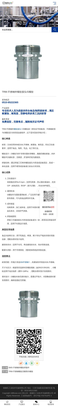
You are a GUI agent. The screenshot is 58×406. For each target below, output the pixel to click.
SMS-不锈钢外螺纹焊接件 (19, 368)
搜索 (55, 29)
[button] (26, 24)
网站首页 (7, 402)
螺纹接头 (17, 129)
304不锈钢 (24, 262)
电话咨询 (51, 402)
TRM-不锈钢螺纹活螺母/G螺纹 (21, 371)
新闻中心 (36, 402)
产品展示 (22, 402)
